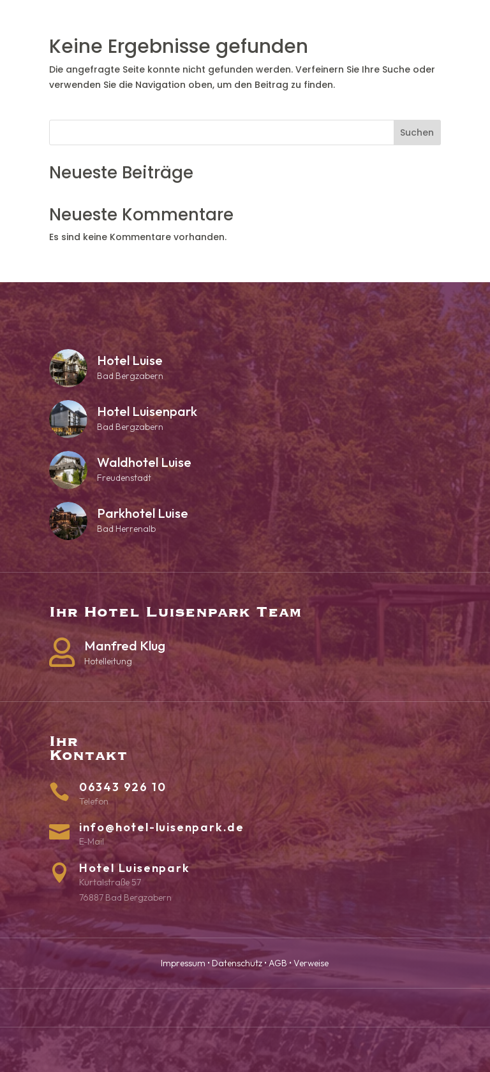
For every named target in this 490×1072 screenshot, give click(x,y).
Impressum (183, 963)
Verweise (311, 963)
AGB (278, 963)
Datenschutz (237, 963)
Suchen (417, 132)
